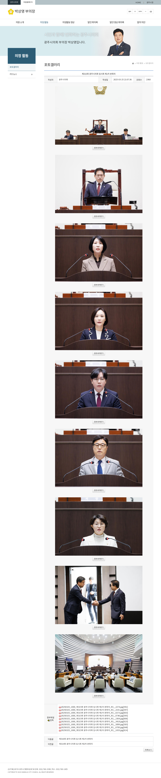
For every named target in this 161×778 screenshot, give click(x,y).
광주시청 (150, 3)
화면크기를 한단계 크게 (135, 12)
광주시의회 (15, 3)
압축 (51, 720)
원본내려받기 (98, 149)
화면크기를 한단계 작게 (145, 12)
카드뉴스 (13, 75)
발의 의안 (141, 22)
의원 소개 (20, 22)
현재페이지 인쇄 (150, 12)
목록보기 (148, 750)
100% (140, 12)
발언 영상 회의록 (117, 22)
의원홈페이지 (32, 3)
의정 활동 (44, 22)
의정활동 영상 (68, 22)
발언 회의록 (93, 22)
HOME (138, 3)
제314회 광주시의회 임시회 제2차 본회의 (76, 745)
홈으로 (133, 64)
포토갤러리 (14, 68)
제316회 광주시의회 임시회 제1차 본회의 (76, 740)
